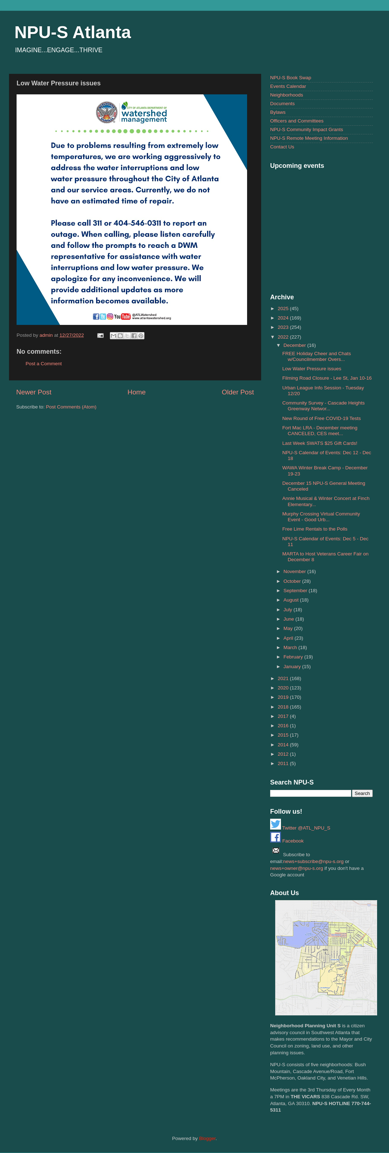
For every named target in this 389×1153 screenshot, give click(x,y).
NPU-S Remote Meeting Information (309, 138)
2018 (284, 707)
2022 (284, 337)
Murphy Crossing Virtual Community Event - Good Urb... (321, 516)
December (295, 345)
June (289, 619)
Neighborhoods (286, 95)
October (292, 581)
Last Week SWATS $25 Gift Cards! (319, 443)
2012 (284, 754)
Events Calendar (288, 86)
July (288, 609)
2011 (284, 763)
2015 (284, 735)
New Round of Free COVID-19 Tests (321, 418)
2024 (284, 318)
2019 (284, 697)
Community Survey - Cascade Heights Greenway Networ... (323, 405)
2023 (284, 327)
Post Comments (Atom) (71, 407)
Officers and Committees (296, 121)
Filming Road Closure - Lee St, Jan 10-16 (327, 378)
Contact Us (282, 146)
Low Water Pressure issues (311, 368)
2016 (284, 725)
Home (137, 392)
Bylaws (278, 112)
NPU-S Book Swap (290, 77)
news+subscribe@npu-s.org (313, 861)
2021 (284, 678)
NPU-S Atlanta (72, 32)
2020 (284, 688)
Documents (282, 103)
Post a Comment (44, 363)
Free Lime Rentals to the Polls (315, 529)
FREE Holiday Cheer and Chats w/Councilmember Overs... (316, 356)
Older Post (238, 392)
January (292, 666)
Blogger (207, 1138)
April (289, 638)
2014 (284, 744)
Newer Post (34, 392)
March (290, 647)
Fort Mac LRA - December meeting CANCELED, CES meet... (320, 430)
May (288, 628)
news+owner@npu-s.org (296, 868)
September (296, 590)
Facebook (287, 841)
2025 (284, 308)
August (291, 600)
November (295, 571)
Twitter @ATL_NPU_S (300, 828)
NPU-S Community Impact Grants (306, 129)
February (293, 657)
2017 (284, 716)
